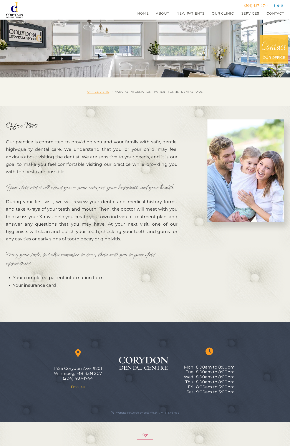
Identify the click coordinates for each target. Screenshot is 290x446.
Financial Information (131, 91)
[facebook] (274, 5)
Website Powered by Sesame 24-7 (137, 412)
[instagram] (282, 5)
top (145, 434)
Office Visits (98, 91)
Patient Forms (166, 91)
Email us (78, 387)
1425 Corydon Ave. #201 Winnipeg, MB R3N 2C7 (78, 371)
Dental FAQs (192, 91)
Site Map (173, 412)
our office (274, 49)
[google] (278, 5)
